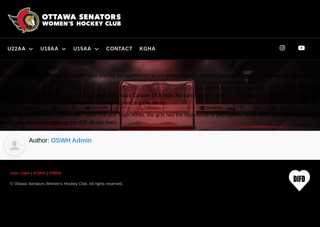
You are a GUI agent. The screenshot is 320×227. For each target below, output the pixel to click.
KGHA (147, 48)
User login (20, 173)
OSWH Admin (71, 140)
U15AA (86, 49)
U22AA (20, 49)
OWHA (55, 173)
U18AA (53, 49)
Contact (119, 48)
